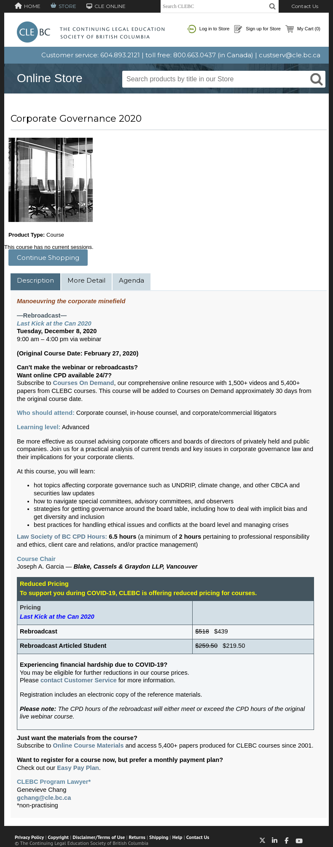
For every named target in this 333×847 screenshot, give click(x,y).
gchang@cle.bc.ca (44, 797)
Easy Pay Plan (78, 767)
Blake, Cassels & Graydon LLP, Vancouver (135, 566)
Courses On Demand (83, 382)
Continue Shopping (48, 258)
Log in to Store (209, 29)
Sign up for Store (257, 29)
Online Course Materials (88, 745)
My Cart (302, 29)
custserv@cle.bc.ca (289, 55)
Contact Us (304, 6)
